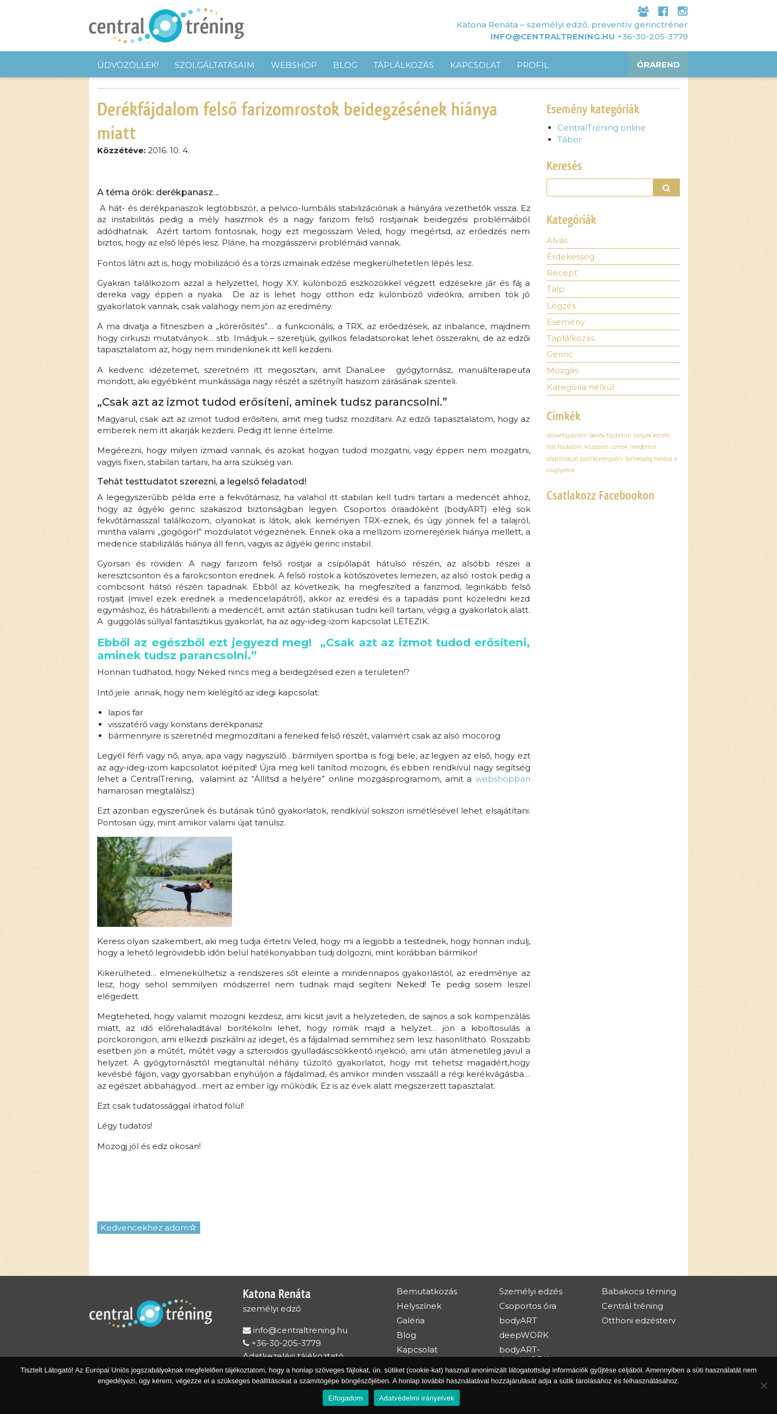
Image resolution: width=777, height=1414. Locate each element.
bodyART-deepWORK (524, 1354)
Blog (345, 65)
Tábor (569, 139)
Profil (533, 65)
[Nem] (763, 1385)
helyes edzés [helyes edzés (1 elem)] (651, 436)
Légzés (561, 307)
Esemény (566, 323)
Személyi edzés (530, 1291)
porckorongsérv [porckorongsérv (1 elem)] (601, 459)
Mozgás (562, 372)
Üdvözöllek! (128, 65)
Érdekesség (571, 257)
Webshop (294, 65)
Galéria (411, 1320)
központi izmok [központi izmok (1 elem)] (606, 448)
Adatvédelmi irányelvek (416, 1398)
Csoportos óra (527, 1306)
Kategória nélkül (580, 389)
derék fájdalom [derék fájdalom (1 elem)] (610, 436)
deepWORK (524, 1335)
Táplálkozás (403, 65)
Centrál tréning (632, 1306)
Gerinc (560, 356)
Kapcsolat (475, 65)
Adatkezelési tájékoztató (293, 1356)
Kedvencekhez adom (148, 1227)
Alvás (557, 241)
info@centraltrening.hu (552, 36)
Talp (555, 290)
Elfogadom (345, 1398)
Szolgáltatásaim (215, 65)
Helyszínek (419, 1306)
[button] (666, 187)
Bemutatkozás (427, 1291)
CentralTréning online (601, 127)
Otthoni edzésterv (639, 1320)
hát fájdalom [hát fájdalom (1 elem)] (564, 448)
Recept (562, 274)
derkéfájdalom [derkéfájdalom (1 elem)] (567, 436)
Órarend (658, 65)
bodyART (518, 1320)
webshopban (502, 779)
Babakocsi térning (639, 1291)
